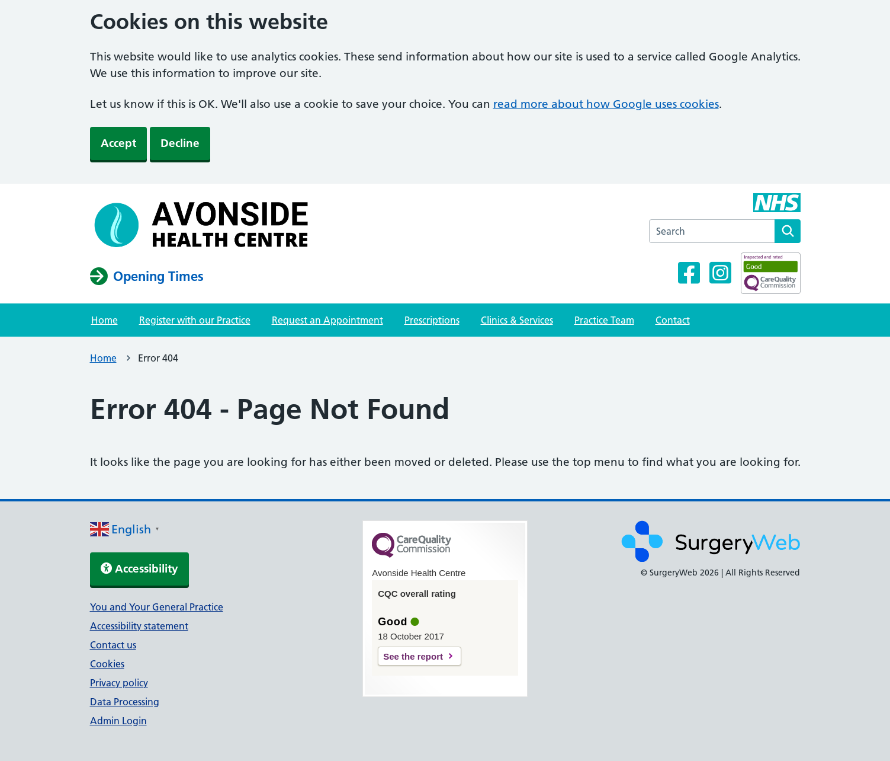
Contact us (113, 645)
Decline (180, 143)
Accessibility (139, 568)
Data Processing (124, 702)
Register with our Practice (194, 320)
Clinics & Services (517, 320)
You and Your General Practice (156, 607)
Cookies (107, 664)
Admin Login (118, 721)
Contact (673, 320)
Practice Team (604, 320)
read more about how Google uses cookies (606, 104)
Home (104, 320)
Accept (118, 143)
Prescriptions (432, 320)
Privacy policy (119, 683)
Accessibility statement (139, 626)
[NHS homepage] (203, 224)
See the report (413, 656)
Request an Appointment (327, 320)
